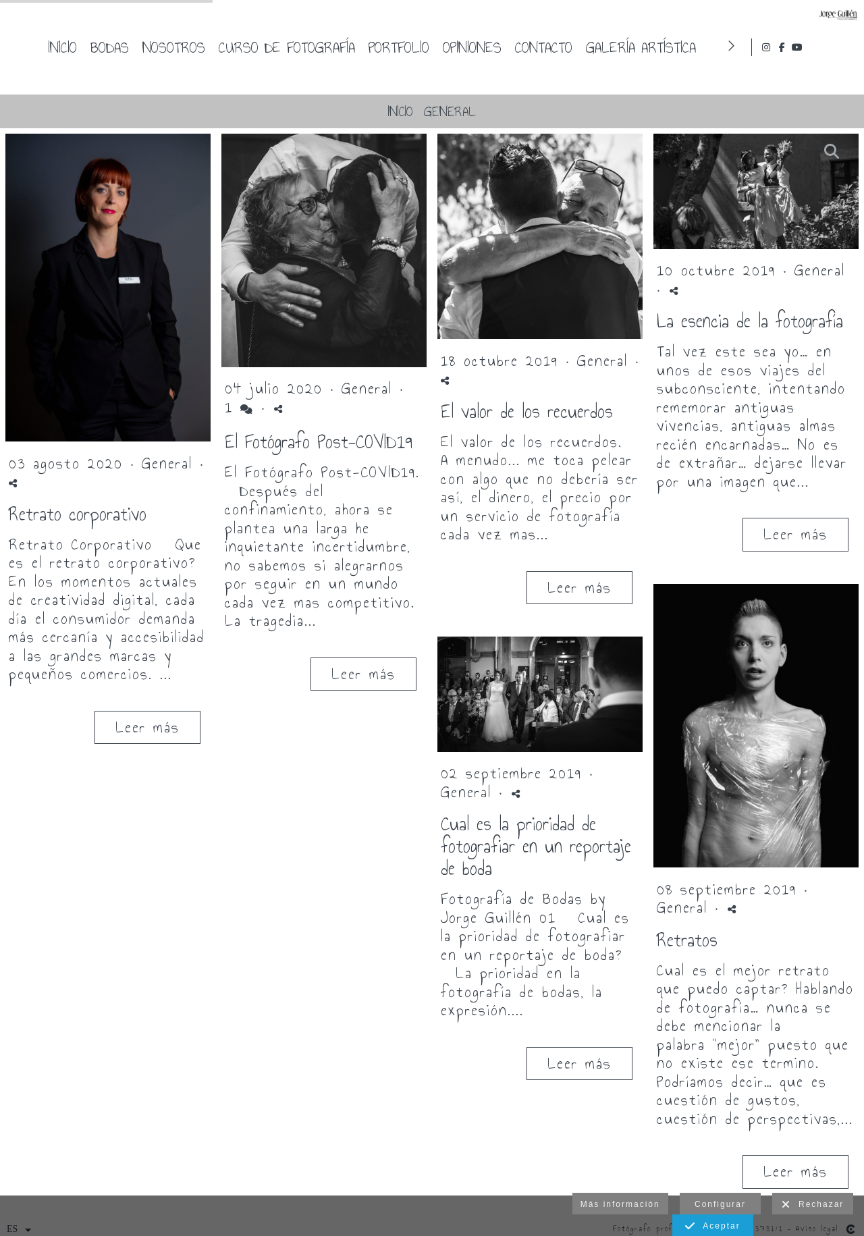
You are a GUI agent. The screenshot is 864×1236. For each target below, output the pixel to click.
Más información (620, 1204)
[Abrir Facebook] (827, 47)
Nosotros (385, 47)
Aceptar (712, 1226)
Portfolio (610, 47)
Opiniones (684, 47)
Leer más (147, 727)
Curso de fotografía (499, 47)
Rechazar (813, 1205)
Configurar (720, 1204)
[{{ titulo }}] (108, 290)
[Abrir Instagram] (812, 47)
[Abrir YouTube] (843, 47)
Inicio (274, 47)
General (450, 111)
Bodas (321, 47)
